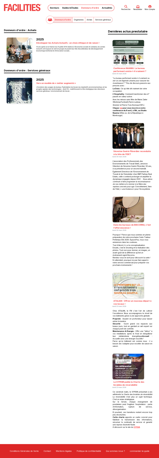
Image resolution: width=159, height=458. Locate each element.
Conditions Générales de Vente (24, 451)
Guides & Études (70, 8)
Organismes (79, 20)
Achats (89, 20)
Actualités (107, 8)
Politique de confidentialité (89, 451)
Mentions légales (64, 451)
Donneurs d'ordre (90, 8)
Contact (47, 451)
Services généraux (103, 20)
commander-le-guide (139, 451)
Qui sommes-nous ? (115, 451)
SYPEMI (137, 427)
